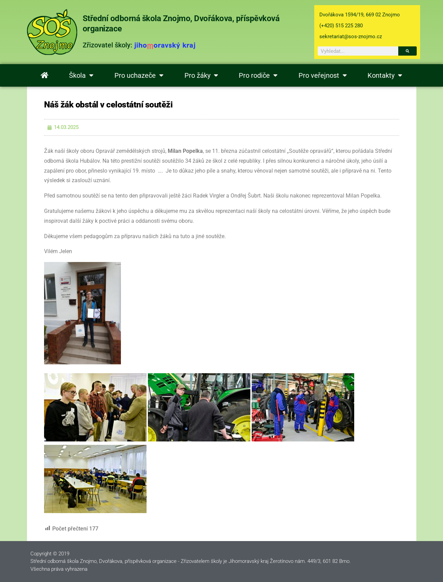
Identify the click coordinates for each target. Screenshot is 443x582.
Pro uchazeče (139, 75)
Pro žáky (201, 75)
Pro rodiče (258, 75)
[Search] (407, 51)
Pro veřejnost (323, 75)
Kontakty (385, 75)
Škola (81, 75)
